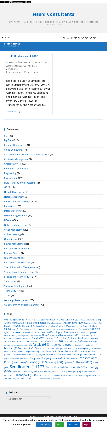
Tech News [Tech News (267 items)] (73, 367)
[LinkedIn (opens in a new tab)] (75, 38)
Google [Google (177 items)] (38, 338)
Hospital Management (15, 192)
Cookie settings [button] (44, 424)
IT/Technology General (15, 215)
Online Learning (12, 234)
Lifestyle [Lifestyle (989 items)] (39, 344)
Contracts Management (16, 159)
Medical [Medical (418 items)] (12, 348)
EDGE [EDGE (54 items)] (81, 332)
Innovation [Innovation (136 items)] (35, 341)
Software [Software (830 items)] (82, 362)
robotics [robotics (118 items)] (20, 362)
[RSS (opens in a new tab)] (94, 38)
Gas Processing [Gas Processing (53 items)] (88, 335)
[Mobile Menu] (6, 37)
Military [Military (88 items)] (42, 348)
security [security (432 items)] (55, 362)
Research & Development (17, 262)
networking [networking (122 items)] (36, 351)
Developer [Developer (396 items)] (59, 332)
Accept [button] (60, 424)
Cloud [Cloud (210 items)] (16, 329)
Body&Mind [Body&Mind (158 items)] (60, 326)
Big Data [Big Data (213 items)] (25, 326)
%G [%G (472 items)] (9, 319)
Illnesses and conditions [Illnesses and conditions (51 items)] (18, 341)
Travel (7, 295)
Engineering (10, 173)
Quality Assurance (13, 257)
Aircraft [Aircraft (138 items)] (50, 319)
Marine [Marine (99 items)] (63, 345)
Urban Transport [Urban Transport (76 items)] (47, 375)
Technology (10, 290)
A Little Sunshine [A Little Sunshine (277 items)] (68, 319)
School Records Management (19, 272)
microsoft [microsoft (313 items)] (28, 348)
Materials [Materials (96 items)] (91, 345)
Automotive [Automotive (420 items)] (73, 322)
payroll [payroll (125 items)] (9, 354)
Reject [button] (86, 424)
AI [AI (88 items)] (28, 320)
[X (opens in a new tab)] (64, 38)
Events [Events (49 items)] (38, 335)
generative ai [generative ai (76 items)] (11, 338)
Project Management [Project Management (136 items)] (89, 354)
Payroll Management (15, 243)
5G (5, 135)
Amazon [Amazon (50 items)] (85, 320)
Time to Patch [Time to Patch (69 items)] (40, 371)
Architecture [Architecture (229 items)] (13, 322)
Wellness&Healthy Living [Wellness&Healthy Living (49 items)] (49, 378)
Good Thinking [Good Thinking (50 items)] (24, 338)
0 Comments (15, 72)
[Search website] (100, 38)
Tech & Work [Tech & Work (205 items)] (55, 367)
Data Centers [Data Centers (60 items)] (43, 332)
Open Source (11, 239)
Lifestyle (8, 220)
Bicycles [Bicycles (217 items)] (11, 326)
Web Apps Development (16, 300)
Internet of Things (13, 210)
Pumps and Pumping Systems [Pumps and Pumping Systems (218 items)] (47, 358)
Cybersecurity (11, 163)
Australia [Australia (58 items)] (58, 323)
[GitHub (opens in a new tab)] (83, 38)
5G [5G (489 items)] (20, 319)
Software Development (16, 286)
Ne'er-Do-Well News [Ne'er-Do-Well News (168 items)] (16, 351)
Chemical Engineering (15, 145)
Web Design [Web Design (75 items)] (14, 378)
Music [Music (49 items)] (97, 349)
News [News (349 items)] (51, 351)
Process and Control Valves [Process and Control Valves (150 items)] (61, 354)
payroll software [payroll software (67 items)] (23, 355)
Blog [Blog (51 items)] (49, 326)
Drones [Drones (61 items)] (73, 332)
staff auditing (13, 46)
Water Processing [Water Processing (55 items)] (83, 375)
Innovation (9, 206)
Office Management (18, 66)
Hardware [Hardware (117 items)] (51, 338)
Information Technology (16, 201)
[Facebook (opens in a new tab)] (68, 38)
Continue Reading (13, 112)
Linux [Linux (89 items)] (54, 345)
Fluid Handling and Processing (19, 182)
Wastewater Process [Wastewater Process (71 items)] (65, 375)
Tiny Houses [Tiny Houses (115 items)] (55, 371)
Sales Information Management (20, 267)
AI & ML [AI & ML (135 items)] (37, 319)
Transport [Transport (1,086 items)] (27, 375)
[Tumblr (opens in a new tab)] (79, 38)
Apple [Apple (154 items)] (95, 319)
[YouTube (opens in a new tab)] (90, 38)
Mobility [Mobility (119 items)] (71, 348)
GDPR (7, 187)
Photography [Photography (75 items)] (38, 354)
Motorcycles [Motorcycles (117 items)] (85, 348)
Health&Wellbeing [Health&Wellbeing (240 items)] (71, 338)
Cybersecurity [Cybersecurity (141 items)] (13, 332)
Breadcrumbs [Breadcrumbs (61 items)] (75, 326)
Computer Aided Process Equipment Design (26, 154)
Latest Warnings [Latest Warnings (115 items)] (92, 341)
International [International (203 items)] (73, 341)
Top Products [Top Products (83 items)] (85, 371)
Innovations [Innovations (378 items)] (54, 341)
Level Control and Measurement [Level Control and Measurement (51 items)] (17, 345)
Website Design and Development (21, 304)
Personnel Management (16, 248)
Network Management (15, 225)
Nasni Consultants (53, 14)
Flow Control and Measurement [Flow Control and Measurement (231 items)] (61, 335)
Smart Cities (10, 281)
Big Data (8, 140)
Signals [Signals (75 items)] (68, 362)
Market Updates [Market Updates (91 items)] (76, 345)
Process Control (12, 253)
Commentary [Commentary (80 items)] (45, 329)
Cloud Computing (13, 149)
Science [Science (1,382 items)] (36, 362)
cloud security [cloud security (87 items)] (29, 329)
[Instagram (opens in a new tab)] (72, 38)
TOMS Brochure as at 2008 (22, 56)
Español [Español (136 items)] (27, 335)
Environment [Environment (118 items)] (12, 335)
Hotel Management (14, 196)
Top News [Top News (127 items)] (71, 371)
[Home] (5, 46)
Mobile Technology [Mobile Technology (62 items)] (56, 348)
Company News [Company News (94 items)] (60, 329)
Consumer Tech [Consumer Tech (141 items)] (79, 329)
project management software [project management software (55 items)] (16, 358)
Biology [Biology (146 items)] (39, 326)
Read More (73, 424)
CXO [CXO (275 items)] (94, 329)
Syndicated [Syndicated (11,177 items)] (28, 366)
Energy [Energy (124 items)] (91, 332)
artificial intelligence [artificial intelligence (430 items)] (38, 322)
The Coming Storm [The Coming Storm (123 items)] (22, 371)
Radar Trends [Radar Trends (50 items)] (72, 359)
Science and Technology (16, 276)
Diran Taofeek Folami (19, 62)
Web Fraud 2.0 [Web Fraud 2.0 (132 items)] (30, 378)
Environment (11, 178)
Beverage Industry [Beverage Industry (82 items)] (93, 323)
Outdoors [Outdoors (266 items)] (88, 351)
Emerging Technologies (16, 168)
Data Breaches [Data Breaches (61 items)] (29, 332)
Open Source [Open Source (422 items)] (68, 351)
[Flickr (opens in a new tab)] (86, 38)
